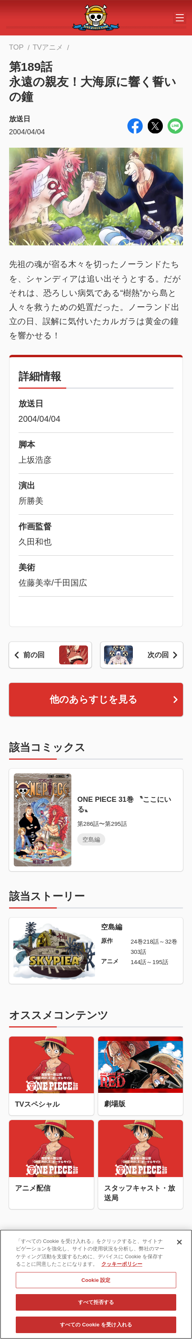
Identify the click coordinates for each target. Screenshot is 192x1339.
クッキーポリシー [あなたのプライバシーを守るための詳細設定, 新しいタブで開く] (121, 1267)
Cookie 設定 (95, 1283)
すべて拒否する (96, 1306)
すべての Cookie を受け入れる (96, 1328)
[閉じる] (179, 1245)
